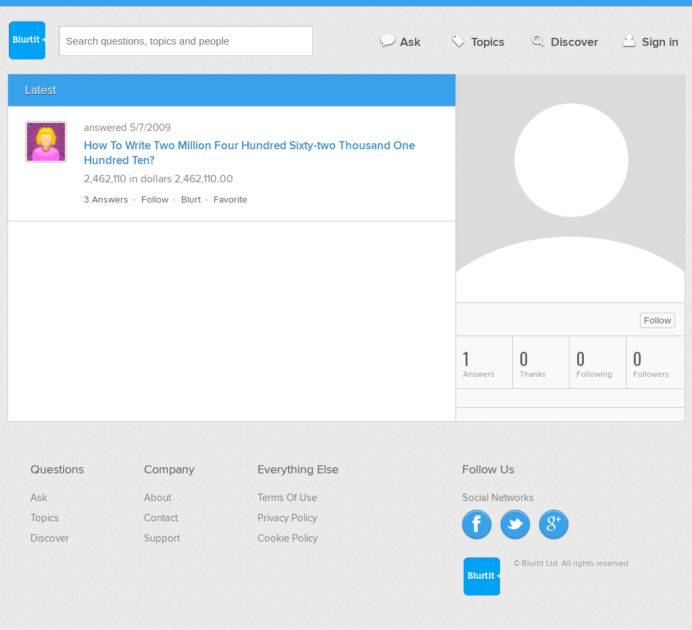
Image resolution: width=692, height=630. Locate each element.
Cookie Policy (287, 538)
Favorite (230, 199)
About (157, 498)
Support (162, 538)
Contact (161, 518)
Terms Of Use (287, 498)
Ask (399, 41)
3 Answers (106, 199)
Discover (563, 41)
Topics (477, 41)
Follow (154, 199)
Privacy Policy (287, 518)
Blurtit (26, 40)
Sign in (649, 41)
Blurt (191, 199)
